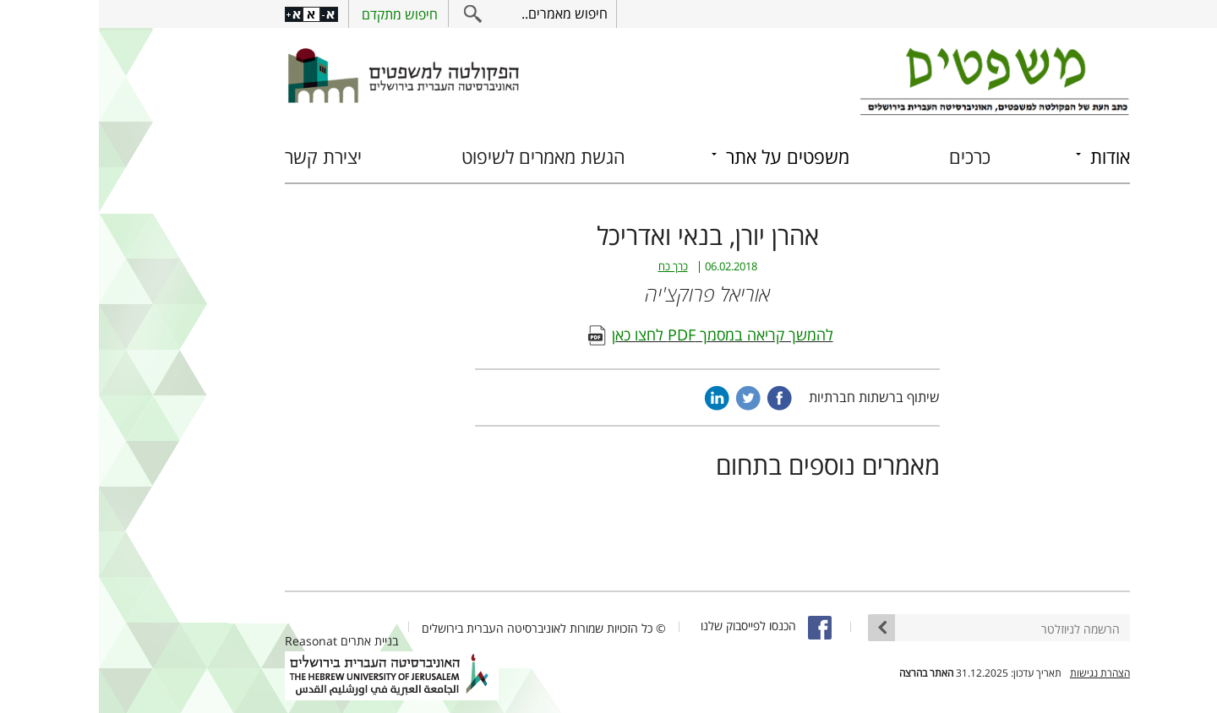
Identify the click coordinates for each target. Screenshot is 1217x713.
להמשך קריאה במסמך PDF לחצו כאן (623, 334)
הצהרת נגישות (1001, 673)
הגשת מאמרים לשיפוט (445, 156)
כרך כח (574, 266)
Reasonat (212, 641)
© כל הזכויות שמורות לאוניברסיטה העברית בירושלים (445, 628)
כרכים (871, 156)
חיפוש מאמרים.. (466, 13)
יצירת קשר (224, 156)
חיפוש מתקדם (301, 14)
